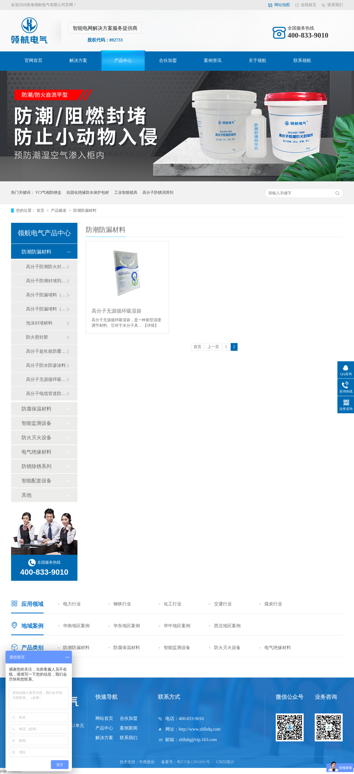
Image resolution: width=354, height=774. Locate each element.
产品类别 (32, 648)
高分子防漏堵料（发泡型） (46, 294)
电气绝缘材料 (36, 452)
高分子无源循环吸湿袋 (116, 311)
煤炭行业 (273, 604)
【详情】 (150, 325)
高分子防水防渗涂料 (46, 365)
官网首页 (33, 60)
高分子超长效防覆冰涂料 (46, 351)
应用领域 (32, 604)
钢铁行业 (122, 604)
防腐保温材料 (36, 409)
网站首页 (104, 718)
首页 (41, 210)
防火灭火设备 (36, 437)
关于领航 (257, 60)
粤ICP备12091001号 (193, 762)
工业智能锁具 (125, 192)
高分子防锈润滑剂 (157, 192)
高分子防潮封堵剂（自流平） (46, 280)
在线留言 (308, 5)
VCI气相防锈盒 (48, 192)
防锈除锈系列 (36, 466)
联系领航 (302, 60)
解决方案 (78, 60)
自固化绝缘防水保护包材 (87, 192)
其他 (27, 495)
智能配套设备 (36, 480)
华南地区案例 (76, 625)
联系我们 (335, 5)
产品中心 (123, 60)
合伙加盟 (168, 60)
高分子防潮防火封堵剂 (46, 266)
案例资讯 (213, 60)
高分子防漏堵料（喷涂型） (46, 309)
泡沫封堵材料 (39, 323)
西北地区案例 (227, 625)
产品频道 (59, 210)
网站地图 (282, 5)
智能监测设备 (36, 423)
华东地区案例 (126, 625)
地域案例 (32, 626)
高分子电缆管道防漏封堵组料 (46, 393)
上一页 (213, 347)
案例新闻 (128, 728)
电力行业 (72, 604)
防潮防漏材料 (85, 210)
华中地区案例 (177, 625)
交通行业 (223, 604)
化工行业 (172, 604)
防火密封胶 (37, 337)
